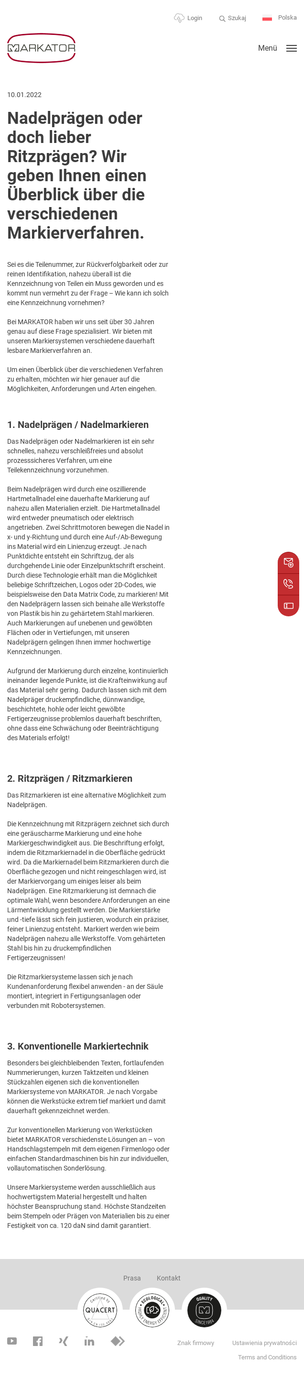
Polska (279, 18)
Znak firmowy (195, 1342)
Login (194, 18)
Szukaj (237, 18)
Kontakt (169, 1278)
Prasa (132, 1278)
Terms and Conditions (267, 1357)
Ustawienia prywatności (264, 1342)
